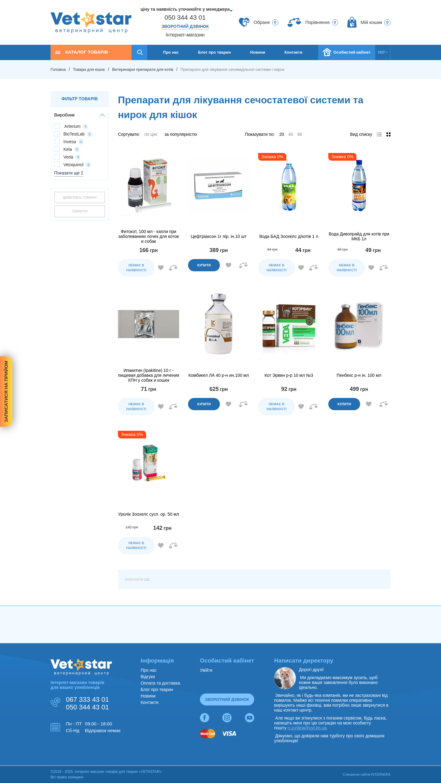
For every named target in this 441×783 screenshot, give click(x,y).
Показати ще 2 (68, 172)
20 (281, 134)
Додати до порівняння (173, 268)
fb (204, 715)
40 (290, 134)
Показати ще (137, 579)
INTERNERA (380, 774)
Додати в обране (161, 268)
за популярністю (180, 134)
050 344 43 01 (184, 17)
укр (381, 52)
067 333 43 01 (87, 699)
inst (227, 715)
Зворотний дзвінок (185, 26)
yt (249, 715)
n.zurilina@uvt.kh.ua (307, 727)
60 (299, 134)
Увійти (206, 670)
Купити (204, 265)
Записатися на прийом (6, 391)
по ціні (151, 134)
